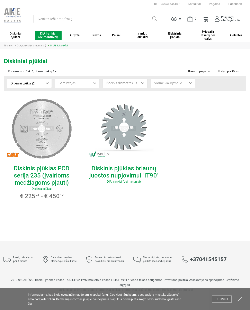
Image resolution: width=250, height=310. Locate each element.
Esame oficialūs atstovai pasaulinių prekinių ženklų (109, 259)
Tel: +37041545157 (166, 4)
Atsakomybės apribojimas (206, 280)
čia (30, 304)
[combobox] (29, 83)
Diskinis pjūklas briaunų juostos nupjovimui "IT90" (124, 172)
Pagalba (214, 4)
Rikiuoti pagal (197, 71)
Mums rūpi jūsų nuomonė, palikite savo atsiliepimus (157, 259)
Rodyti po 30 (226, 71)
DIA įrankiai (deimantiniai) (31, 45)
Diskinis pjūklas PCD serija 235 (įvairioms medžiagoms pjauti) (42, 175)
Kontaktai (194, 4)
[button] (205, 19)
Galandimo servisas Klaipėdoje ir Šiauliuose (64, 259)
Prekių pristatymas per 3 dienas (23, 259)
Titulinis (8, 45)
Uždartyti (239, 299)
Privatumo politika (176, 280)
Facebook (235, 4)
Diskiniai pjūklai (42, 189)
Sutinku (222, 299)
